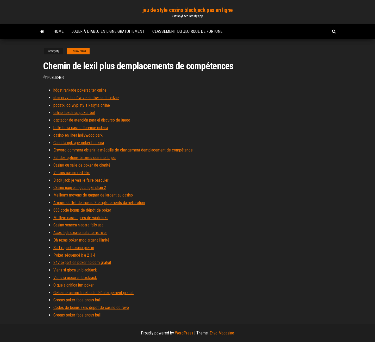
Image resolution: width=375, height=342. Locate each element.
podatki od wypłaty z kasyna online (81, 105)
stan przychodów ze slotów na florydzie (86, 97)
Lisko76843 (78, 51)
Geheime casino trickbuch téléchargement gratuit (93, 292)
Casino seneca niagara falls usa (78, 225)
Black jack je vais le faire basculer (81, 180)
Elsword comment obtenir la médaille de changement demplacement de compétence (123, 150)
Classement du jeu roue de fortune (187, 31)
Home (58, 31)
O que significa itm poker (73, 285)
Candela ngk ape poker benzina (78, 142)
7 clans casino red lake (71, 172)
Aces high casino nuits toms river (80, 232)
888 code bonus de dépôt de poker (82, 210)
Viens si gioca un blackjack (75, 270)
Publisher (55, 77)
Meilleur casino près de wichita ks (80, 217)
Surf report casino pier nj (73, 247)
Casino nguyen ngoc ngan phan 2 (79, 187)
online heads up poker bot (74, 112)
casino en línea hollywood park (78, 135)
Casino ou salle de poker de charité (81, 165)
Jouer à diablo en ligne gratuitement (108, 31)
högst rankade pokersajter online (80, 90)
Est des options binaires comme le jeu (84, 157)
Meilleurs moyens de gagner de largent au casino (93, 195)
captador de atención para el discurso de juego (91, 120)
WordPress (184, 333)
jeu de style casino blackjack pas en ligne (187, 10)
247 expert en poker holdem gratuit (82, 262)
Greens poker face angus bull (77, 299)
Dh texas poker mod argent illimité (81, 240)
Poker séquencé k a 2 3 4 (74, 255)
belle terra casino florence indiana (80, 127)
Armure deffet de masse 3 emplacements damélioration (99, 202)
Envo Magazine (222, 333)
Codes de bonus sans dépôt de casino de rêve (91, 307)
